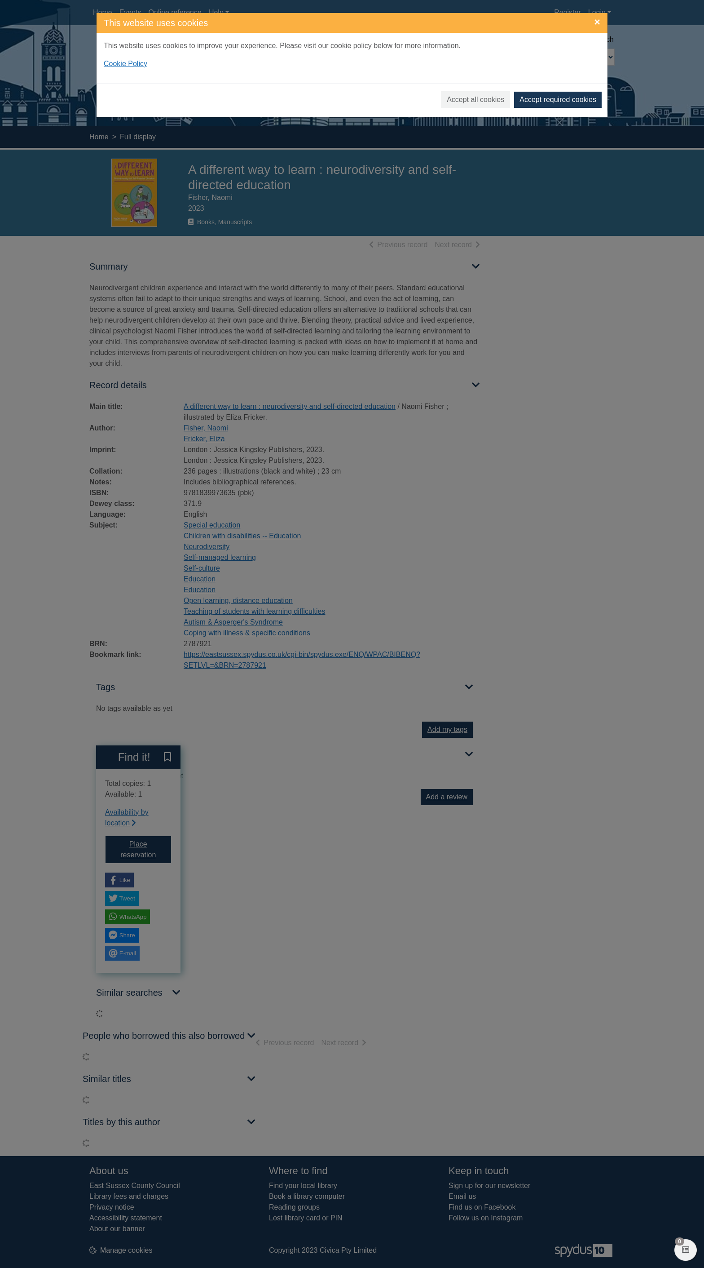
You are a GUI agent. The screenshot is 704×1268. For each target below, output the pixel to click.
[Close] (597, 22)
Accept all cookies (475, 99)
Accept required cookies (557, 99)
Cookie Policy (125, 63)
